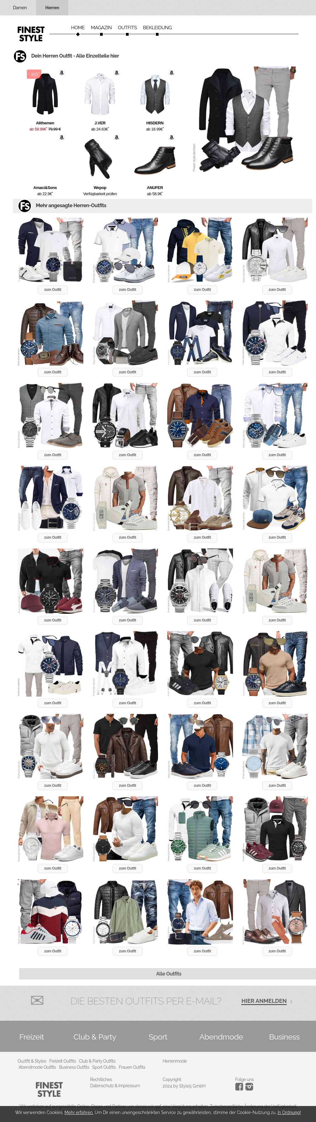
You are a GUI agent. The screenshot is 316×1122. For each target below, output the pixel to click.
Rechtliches (101, 1079)
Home (78, 27)
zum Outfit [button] (52, 290)
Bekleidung (157, 27)
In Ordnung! (289, 1112)
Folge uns (244, 1079)
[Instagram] (240, 1089)
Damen (20, 7)
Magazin (101, 27)
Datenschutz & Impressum (115, 1085)
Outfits (127, 27)
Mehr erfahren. (79, 1112)
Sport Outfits (104, 1067)
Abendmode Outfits (37, 1067)
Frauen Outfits (132, 1067)
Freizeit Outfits (62, 1061)
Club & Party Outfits (97, 1061)
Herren (52, 7)
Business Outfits (74, 1067)
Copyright (172, 1079)
